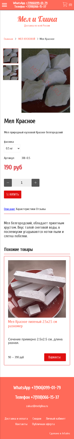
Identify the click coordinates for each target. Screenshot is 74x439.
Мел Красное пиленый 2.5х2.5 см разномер (32, 324)
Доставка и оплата (16, 418)
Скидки (37, 418)
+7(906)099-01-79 (36, 3)
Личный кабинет (56, 418)
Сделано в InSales (60, 433)
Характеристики (25, 209)
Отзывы (41, 209)
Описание (9, 209)
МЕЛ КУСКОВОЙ (26, 39)
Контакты (21, 424)
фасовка (9, 142)
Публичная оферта (43, 424)
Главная (8, 39)
